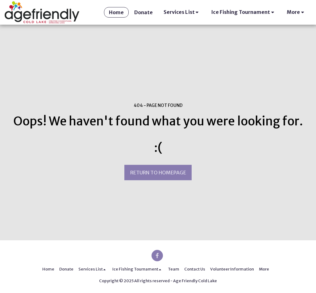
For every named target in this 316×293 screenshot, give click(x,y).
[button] (182, 12)
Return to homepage (158, 172)
